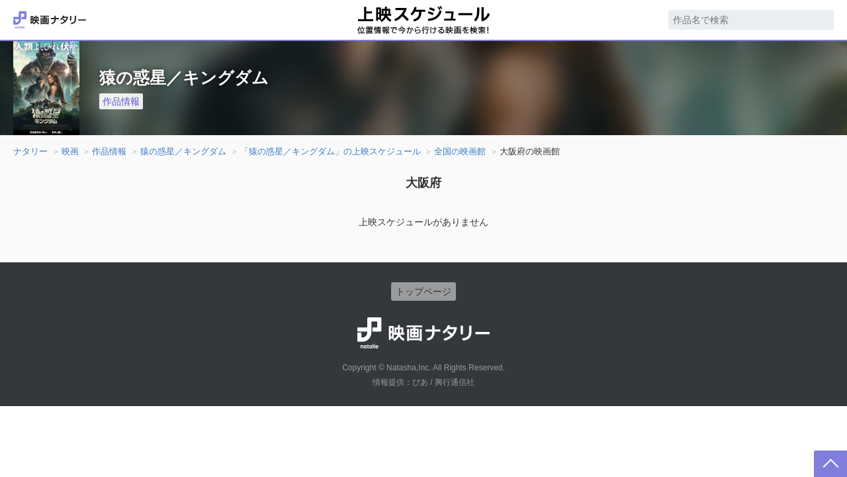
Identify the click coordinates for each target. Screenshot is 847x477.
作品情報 (121, 101)
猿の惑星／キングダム (183, 151)
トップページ (423, 291)
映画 (70, 151)
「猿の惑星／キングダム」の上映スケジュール (330, 151)
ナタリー (30, 151)
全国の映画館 (460, 151)
